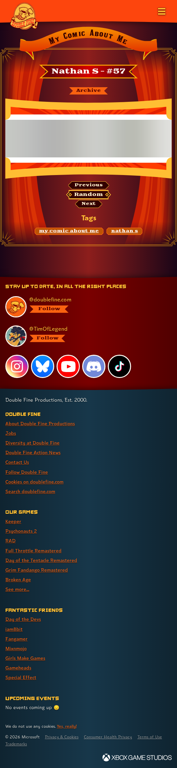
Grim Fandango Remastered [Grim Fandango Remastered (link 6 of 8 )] (36, 570)
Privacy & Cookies (62, 736)
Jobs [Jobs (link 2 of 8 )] (10, 433)
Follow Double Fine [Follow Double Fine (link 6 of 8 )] (26, 472)
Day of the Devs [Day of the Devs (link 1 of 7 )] (23, 619)
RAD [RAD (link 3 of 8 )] (10, 540)
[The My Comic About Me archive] (88, 91)
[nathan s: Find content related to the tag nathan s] (124, 231)
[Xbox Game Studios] (137, 757)
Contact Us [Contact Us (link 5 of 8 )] (17, 462)
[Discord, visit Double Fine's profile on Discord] (93, 366)
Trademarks (16, 743)
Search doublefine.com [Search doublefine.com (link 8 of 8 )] (30, 491)
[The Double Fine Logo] (24, 15)
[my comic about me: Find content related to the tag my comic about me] (69, 231)
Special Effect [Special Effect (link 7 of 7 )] (20, 677)
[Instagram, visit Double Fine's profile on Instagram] (17, 366)
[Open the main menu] (161, 10)
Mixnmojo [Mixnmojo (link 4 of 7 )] (16, 648)
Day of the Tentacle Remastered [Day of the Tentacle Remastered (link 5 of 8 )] (41, 560)
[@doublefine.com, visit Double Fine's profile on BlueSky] (85, 306)
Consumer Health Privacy (108, 736)
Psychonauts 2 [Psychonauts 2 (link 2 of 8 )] (21, 531)
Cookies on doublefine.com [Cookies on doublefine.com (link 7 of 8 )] (34, 481)
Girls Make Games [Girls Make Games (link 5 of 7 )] (25, 658)
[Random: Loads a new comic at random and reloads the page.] (88, 194)
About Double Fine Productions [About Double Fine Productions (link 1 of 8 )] (40, 423)
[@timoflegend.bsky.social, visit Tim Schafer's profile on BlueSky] (85, 336)
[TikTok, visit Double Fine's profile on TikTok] (119, 366)
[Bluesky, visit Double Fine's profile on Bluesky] (42, 366)
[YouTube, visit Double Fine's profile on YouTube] (68, 366)
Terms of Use (149, 736)
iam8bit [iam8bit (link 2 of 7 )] (14, 629)
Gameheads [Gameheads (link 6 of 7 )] (18, 668)
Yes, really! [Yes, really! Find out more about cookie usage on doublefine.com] (67, 726)
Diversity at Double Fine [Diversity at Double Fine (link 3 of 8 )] (32, 443)
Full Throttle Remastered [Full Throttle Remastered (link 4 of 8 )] (33, 550)
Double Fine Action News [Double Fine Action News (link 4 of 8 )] (33, 452)
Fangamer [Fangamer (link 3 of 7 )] (16, 639)
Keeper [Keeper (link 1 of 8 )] (13, 521)
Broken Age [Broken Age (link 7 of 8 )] (18, 579)
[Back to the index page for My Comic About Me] (88, 45)
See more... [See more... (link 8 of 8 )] (17, 589)
